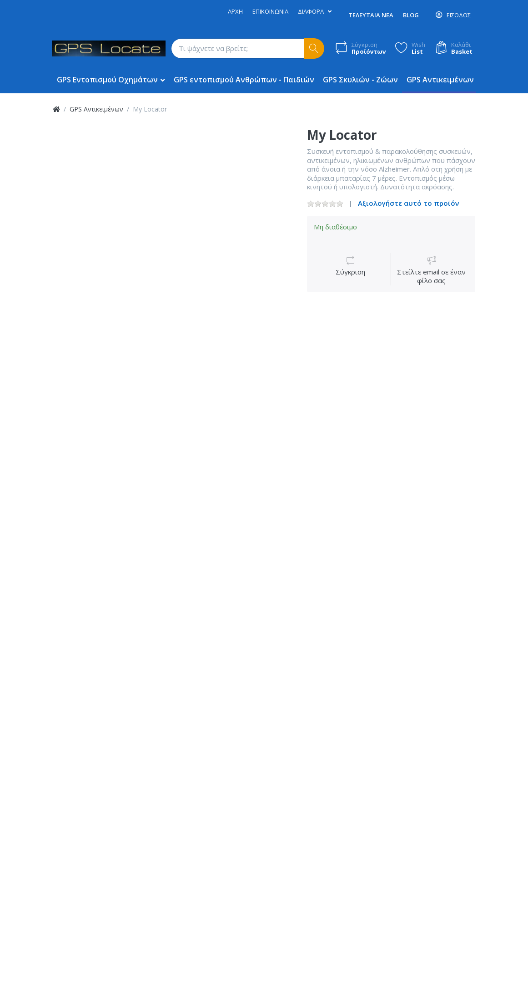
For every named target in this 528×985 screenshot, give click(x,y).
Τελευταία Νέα (370, 15)
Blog (411, 15)
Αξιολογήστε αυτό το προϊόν (408, 203)
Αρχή (235, 11)
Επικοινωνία (270, 11)
